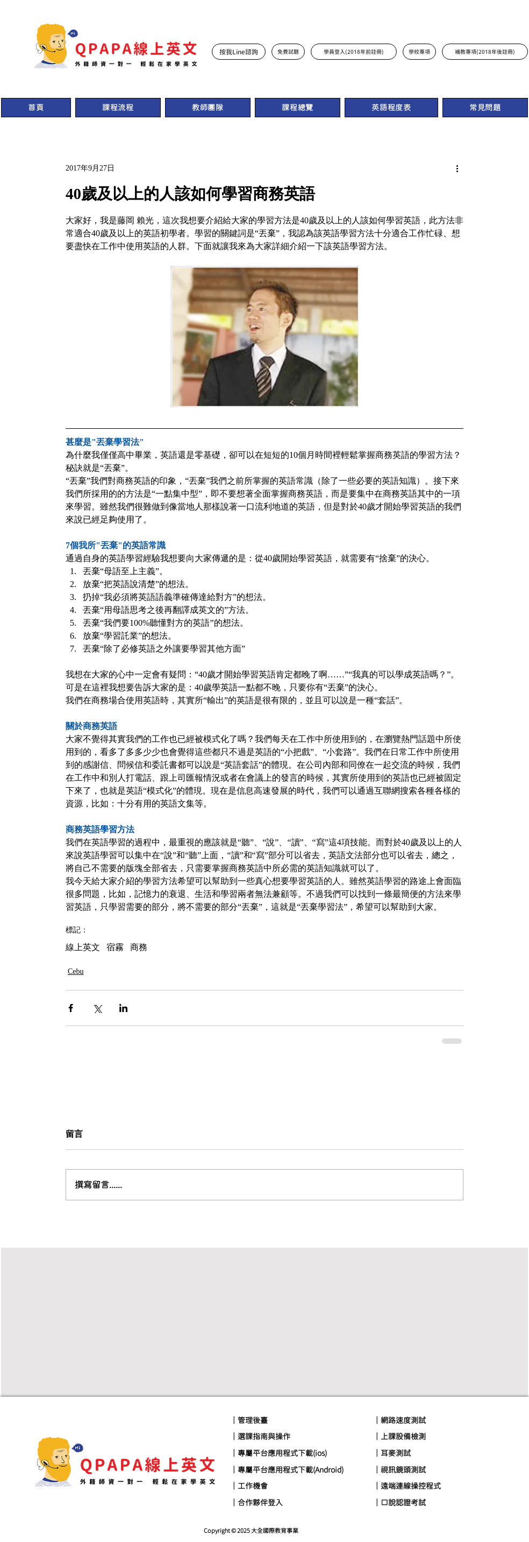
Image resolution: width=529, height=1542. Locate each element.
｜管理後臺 (249, 1420)
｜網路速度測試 (399, 1420)
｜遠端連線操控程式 (407, 1486)
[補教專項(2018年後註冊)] (485, 52)
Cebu (76, 971)
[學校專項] (419, 52)
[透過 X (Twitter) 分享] (97, 1008)
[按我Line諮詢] (239, 52)
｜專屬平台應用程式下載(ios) (278, 1453)
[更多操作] (457, 167)
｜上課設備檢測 (399, 1436)
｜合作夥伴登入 (256, 1502)
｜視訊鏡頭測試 (399, 1470)
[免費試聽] (288, 52)
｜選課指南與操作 (260, 1436)
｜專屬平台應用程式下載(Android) (287, 1470)
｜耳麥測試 (392, 1453)
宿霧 (115, 947)
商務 (138, 947)
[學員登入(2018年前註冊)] (354, 52)
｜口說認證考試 (399, 1502)
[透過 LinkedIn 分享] (123, 1008)
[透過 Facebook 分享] (71, 1008)
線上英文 (83, 947)
